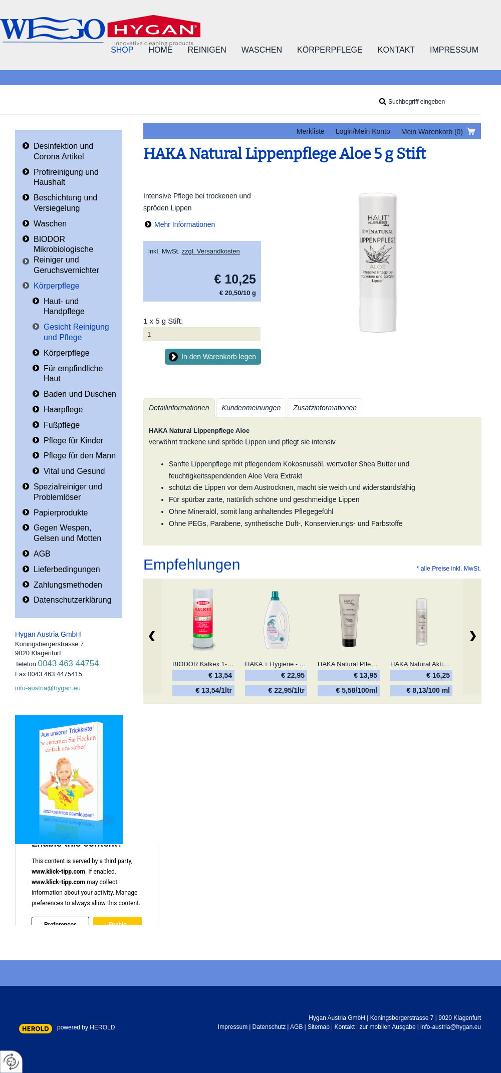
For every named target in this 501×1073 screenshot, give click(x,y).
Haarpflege (63, 409)
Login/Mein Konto (363, 131)
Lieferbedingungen (67, 569)
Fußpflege (62, 425)
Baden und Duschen (80, 394)
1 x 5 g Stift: (163, 321)
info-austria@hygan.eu (48, 688)
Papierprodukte (61, 512)
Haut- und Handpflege (64, 306)
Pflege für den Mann (80, 455)
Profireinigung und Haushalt (66, 177)
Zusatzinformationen (325, 408)
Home (160, 50)
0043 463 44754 (68, 663)
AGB (42, 554)
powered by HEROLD (86, 1027)
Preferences (60, 924)
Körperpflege (330, 50)
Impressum (454, 50)
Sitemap (319, 1026)
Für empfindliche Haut (73, 373)
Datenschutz (269, 1026)
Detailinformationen (179, 408)
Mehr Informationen (184, 224)
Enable (117, 924)
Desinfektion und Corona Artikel (63, 151)
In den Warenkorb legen (218, 357)
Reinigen (206, 50)
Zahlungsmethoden (68, 585)
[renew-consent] (11, 1061)
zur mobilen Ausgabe (388, 1026)
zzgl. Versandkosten (210, 251)
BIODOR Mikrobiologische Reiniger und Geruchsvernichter (66, 255)
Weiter (472, 636)
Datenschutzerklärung (73, 600)
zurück (152, 636)
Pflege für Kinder (73, 440)
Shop (122, 50)
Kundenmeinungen (251, 408)
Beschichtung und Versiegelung (65, 202)
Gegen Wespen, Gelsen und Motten (67, 533)
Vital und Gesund (74, 471)
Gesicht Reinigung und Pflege (76, 332)
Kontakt (396, 50)
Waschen (261, 50)
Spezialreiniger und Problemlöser (68, 491)
